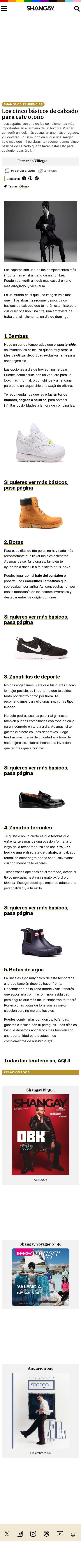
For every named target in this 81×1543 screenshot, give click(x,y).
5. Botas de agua (24, 969)
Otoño (24, 186)
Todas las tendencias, (30, 1060)
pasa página (18, 488)
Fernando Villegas (32, 161)
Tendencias (32, 104)
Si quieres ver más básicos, (36, 482)
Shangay (11, 104)
